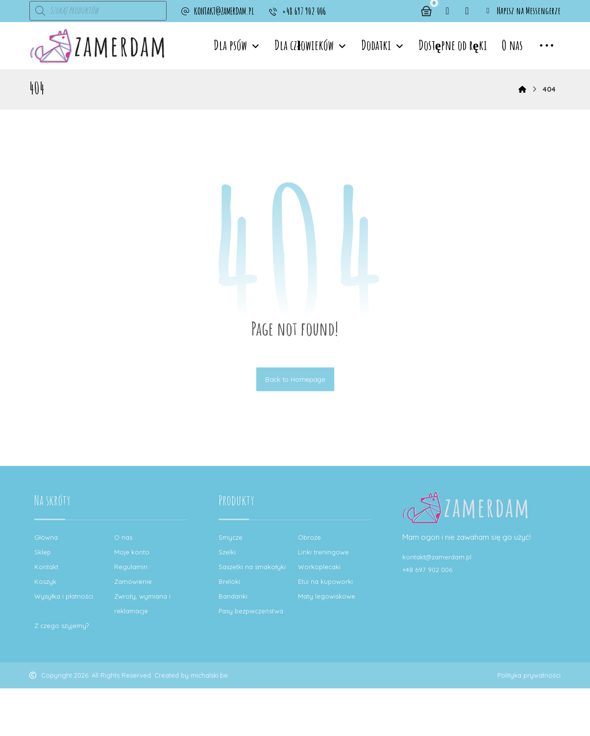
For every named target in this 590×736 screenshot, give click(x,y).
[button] (447, 11)
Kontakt (46, 567)
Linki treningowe (323, 552)
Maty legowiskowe (326, 596)
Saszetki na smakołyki (252, 567)
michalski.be (209, 676)
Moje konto (131, 552)
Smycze (231, 537)
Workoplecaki (319, 567)
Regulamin (131, 567)
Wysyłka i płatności (63, 596)
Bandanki (233, 596)
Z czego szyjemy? (61, 626)
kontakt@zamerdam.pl (436, 557)
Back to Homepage (295, 379)
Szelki (227, 552)
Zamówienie (133, 581)
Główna (46, 537)
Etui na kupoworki (325, 581)
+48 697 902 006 (427, 570)
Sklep (42, 552)
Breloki (229, 581)
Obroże (309, 537)
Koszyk (45, 581)
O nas (123, 537)
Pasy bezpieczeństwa (251, 611)
